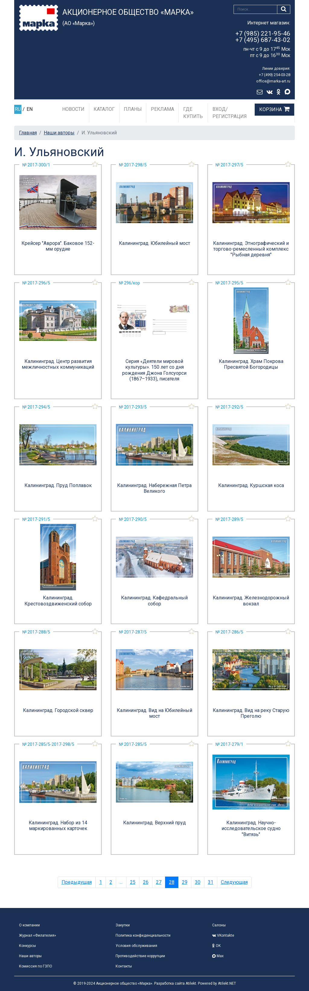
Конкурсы (27, 946)
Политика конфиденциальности (143, 935)
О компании (29, 925)
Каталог (104, 109)
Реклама (162, 109)
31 (210, 882)
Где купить (193, 112)
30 (197, 882)
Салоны (219, 925)
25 (132, 882)
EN (30, 109)
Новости (73, 109)
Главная (28, 133)
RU (18, 109)
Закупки (123, 925)
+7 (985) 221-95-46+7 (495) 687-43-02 (262, 36)
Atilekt (191, 983)
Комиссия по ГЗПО (35, 966)
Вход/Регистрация (229, 112)
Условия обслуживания (136, 946)
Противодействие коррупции (140, 956)
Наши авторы (59, 133)
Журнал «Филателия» (37, 935)
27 (158, 882)
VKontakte (223, 935)
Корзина (270, 109)
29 (184, 882)
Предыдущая (77, 882)
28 (171, 882)
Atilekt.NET (227, 983)
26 (145, 882)
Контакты (124, 966)
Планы (133, 109)
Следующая (234, 882)
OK (216, 946)
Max (218, 956)
